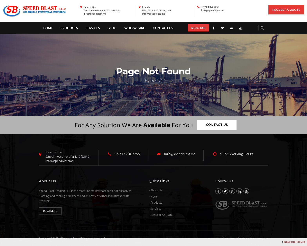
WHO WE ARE (134, 28)
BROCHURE (198, 28)
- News (153, 196)
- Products (155, 202)
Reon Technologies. (255, 238)
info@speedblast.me (212, 10)
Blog (112, 28)
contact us (163, 28)
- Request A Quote (161, 214)
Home (48, 28)
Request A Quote (286, 10)
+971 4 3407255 (210, 7)
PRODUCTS (69, 28)
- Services (155, 208)
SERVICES (93, 28)
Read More (50, 211)
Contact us (217, 125)
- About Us (155, 190)
